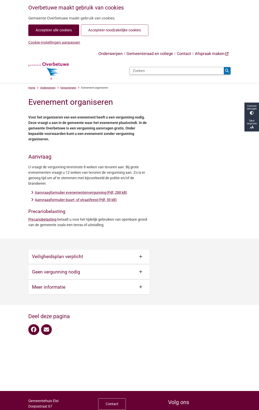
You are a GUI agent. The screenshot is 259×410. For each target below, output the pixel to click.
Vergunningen (68, 87)
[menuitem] (212, 53)
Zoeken (227, 71)
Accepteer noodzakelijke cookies (114, 30)
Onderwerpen (47, 87)
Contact (112, 404)
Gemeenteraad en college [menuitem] (149, 53)
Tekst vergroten (251, 124)
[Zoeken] (177, 70)
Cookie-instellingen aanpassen (54, 42)
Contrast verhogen (251, 110)
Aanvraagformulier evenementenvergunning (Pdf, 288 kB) (81, 192)
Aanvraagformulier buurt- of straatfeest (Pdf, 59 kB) (76, 200)
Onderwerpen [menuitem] (110, 53)
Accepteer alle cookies (54, 30)
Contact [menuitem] (184, 53)
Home (31, 87)
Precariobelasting (42, 219)
